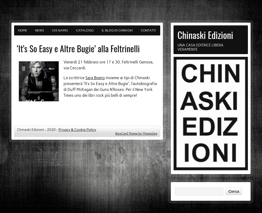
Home (22, 30)
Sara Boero (95, 77)
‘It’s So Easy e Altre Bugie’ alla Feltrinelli (78, 48)
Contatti (148, 30)
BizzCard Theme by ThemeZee (136, 133)
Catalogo (85, 30)
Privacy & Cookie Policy (77, 129)
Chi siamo (60, 30)
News (39, 30)
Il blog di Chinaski (117, 30)
